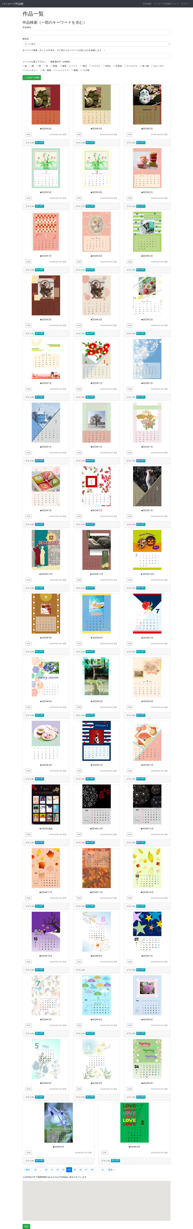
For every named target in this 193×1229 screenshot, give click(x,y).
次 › (103, 1169)
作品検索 (147, 3)
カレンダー (158, 66)
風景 (64, 66)
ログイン (185, 3)
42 (58, 1169)
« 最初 (27, 1169)
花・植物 (46, 70)
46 (80, 1169)
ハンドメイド (62, 70)
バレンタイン (31, 70)
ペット (74, 66)
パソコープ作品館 (12, 3)
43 (63, 1169)
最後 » (111, 1169)
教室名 (26, 39)
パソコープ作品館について (166, 3)
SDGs (108, 66)
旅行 (85, 66)
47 (86, 1169)
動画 (75, 70)
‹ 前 (35, 1169)
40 (46, 1169)
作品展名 (27, 27)
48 (92, 1169)
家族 (55, 66)
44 (69, 1169)
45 (75, 1169)
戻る (26, 1226)
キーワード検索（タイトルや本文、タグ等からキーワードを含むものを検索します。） (64, 50)
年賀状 (118, 66)
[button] (93, 1185)
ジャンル (27, 61)
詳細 (28, 134)
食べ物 (145, 66)
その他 (86, 70)
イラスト (96, 66)
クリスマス (132, 66)
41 (52, 1169)
